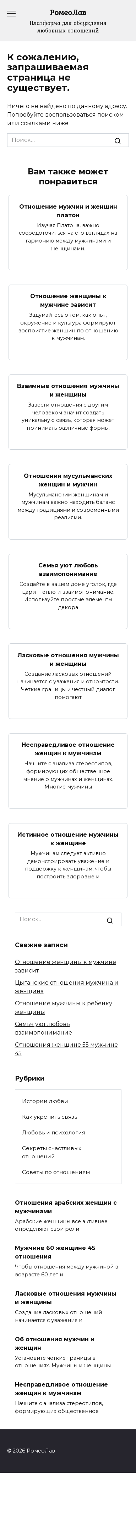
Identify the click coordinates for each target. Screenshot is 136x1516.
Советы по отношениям (56, 1172)
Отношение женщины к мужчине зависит (68, 300)
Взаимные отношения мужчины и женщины (68, 390)
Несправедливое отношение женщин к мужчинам (68, 749)
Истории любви (45, 1101)
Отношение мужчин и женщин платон (68, 210)
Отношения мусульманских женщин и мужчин (68, 480)
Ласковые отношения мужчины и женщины (68, 659)
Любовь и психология (53, 1132)
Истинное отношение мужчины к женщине (68, 839)
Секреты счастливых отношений (51, 1152)
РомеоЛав (68, 12)
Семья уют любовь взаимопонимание (68, 569)
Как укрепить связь (49, 1116)
